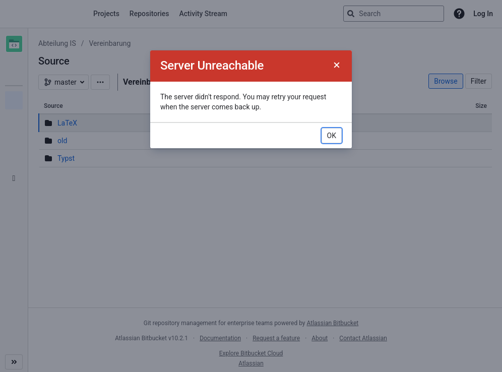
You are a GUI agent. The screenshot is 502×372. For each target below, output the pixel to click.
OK (331, 136)
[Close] (337, 65)
